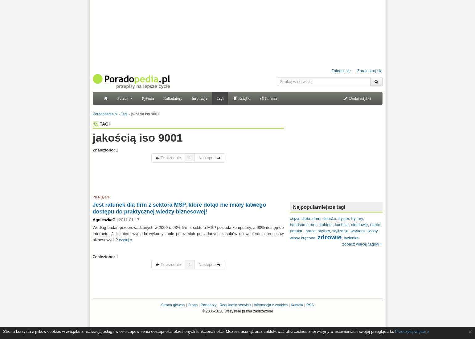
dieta (305, 218)
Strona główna (173, 305)
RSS (310, 305)
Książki (242, 98)
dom (316, 218)
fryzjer (343, 218)
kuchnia (342, 224)
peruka (296, 231)
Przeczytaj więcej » (412, 331)
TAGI (101, 124)
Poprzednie (168, 157)
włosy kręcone (302, 238)
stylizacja (340, 231)
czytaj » (126, 240)
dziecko (329, 218)
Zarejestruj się (370, 70)
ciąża (294, 218)
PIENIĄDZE (102, 197)
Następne (210, 157)
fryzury (357, 218)
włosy (373, 231)
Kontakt (297, 305)
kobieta (326, 224)
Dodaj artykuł (357, 98)
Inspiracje (199, 98)
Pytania (148, 98)
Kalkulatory (172, 98)
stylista (324, 231)
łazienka (351, 238)
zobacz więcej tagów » (362, 244)
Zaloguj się (341, 70)
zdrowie (329, 237)
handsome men (304, 224)
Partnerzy (208, 305)
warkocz (358, 231)
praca (310, 231)
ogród (375, 224)
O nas (193, 305)
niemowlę (359, 224)
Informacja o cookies (271, 305)
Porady (125, 98)
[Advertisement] (188, 180)
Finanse (269, 98)
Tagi (220, 98)
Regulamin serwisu (235, 305)
